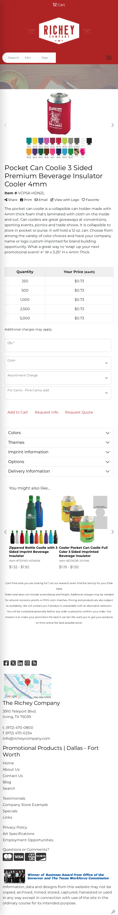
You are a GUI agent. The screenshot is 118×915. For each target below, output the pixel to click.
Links (7, 817)
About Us (11, 769)
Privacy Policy (15, 827)
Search (9, 788)
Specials (10, 811)
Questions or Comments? (26, 849)
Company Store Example (25, 805)
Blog (7, 782)
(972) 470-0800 (19, 727)
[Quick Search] (12, 57)
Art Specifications (18, 834)
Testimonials (14, 798)
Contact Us (13, 776)
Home (8, 763)
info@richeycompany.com (26, 738)
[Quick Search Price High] (47, 57)
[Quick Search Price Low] (30, 57)
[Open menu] (108, 57)
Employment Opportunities (28, 840)
